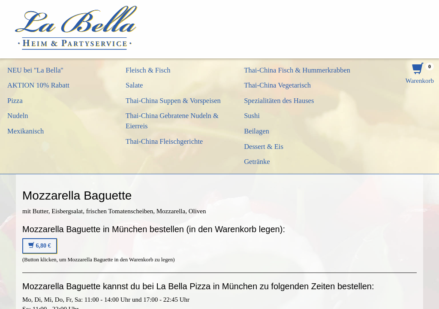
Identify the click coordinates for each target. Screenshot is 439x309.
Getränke (257, 162)
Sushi (252, 116)
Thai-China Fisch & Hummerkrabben (297, 70)
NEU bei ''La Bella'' (35, 70)
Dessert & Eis (263, 146)
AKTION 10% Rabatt (38, 85)
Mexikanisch (25, 131)
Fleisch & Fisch (148, 70)
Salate (134, 85)
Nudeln (17, 116)
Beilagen (256, 131)
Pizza (15, 101)
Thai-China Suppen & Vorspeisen (173, 101)
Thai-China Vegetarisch (277, 85)
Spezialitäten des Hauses (279, 101)
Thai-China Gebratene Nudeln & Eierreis (172, 121)
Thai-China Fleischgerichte (164, 141)
